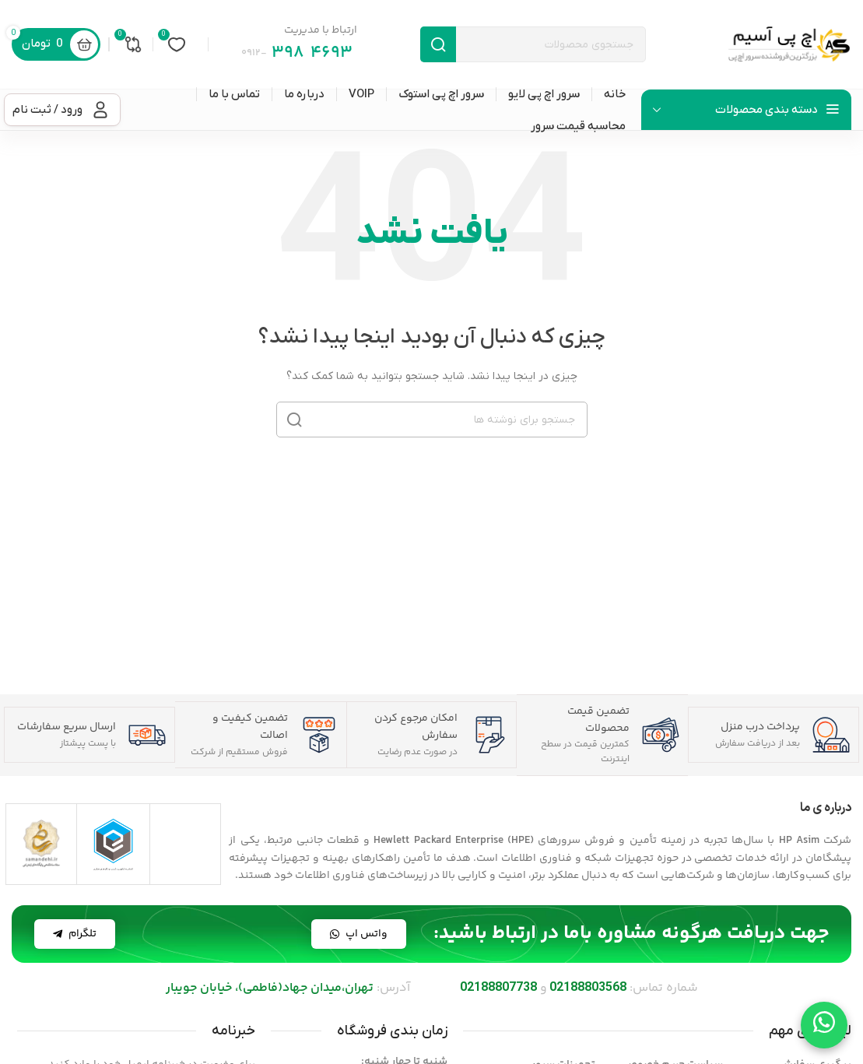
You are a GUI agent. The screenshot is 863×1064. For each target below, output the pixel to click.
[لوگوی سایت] (789, 44)
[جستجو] (533, 44)
